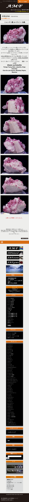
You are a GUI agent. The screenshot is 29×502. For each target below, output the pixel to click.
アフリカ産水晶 (11, 301)
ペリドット (10, 400)
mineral (14, 253)
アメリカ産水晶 (11, 298)
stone (14, 257)
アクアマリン (10, 346)
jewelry (14, 262)
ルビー (9, 418)
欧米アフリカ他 (11, 337)
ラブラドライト (11, 409)
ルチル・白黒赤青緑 (11, 416)
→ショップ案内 (10, 489)
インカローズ (10, 355)
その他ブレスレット (11, 422)
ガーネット (10, 358)
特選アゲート (10, 320)
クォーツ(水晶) (10, 376)
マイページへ (14, 292)
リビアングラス (11, 412)
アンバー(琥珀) (10, 353)
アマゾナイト (10, 349)
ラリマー (9, 410)
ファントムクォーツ (11, 377)
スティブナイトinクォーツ (13, 380)
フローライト (10, 317)
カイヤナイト (10, 359)
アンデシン (10, 352)
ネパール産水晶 (11, 304)
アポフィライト (11, 319)
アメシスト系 (10, 350)
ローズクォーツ (11, 419)
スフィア (9, 323)
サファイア (10, 370)
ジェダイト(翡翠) (11, 374)
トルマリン (10, 395)
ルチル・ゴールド (11, 413)
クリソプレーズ (11, 365)
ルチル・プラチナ (11, 415)
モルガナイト (10, 404)
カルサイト (10, 361)
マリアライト (10, 401)
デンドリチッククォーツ (12, 379)
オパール (9, 356)
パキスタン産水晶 (11, 307)
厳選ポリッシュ (11, 322)
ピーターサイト (11, 397)
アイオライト (10, 344)
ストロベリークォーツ (12, 382)
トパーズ (9, 394)
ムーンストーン (11, 403)
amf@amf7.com (10, 487)
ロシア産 (9, 310)
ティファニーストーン (12, 392)
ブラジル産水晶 (11, 302)
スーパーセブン (11, 383)
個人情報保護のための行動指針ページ (9, 498)
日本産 (9, 311)
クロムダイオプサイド (12, 367)
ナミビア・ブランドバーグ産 (13, 336)
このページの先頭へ (24, 238)
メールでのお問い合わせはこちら (22, 11)
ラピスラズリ (10, 407)
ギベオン (9, 362)
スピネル (9, 386)
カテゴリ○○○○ (14, 467)
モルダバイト (10, 406)
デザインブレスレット (12, 424)
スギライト (10, 385)
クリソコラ (10, 364)
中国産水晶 (10, 308)
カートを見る (23, 1)
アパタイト (10, 347)
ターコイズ (10, 388)
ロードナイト (10, 421)
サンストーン (10, 371)
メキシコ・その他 (11, 334)
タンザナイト (10, 389)
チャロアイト (10, 391)
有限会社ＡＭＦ (14, 6)
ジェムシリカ (10, 373)
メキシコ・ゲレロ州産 (12, 333)
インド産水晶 (10, 305)
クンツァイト (10, 368)
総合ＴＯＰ (14, 248)
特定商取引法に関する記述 (6, 500)
